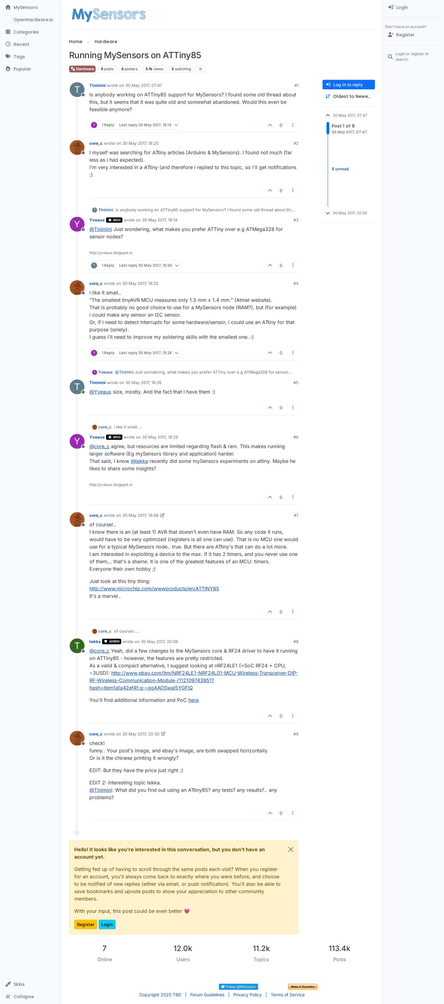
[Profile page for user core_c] (77, 147)
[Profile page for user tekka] (77, 645)
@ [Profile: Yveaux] (100, 392)
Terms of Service (288, 994)
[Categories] (30, 32)
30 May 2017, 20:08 (159, 641)
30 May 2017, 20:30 (140, 733)
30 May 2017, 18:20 (140, 143)
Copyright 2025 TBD (160, 994)
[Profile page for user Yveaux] (77, 224)
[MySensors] (30, 7)
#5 (296, 382)
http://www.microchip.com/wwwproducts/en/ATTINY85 (154, 588)
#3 (296, 219)
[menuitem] (413, 7)
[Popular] (30, 69)
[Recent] (30, 44)
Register (85, 924)
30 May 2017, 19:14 (159, 219)
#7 (296, 515)
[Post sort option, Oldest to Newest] (349, 96)
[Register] (413, 35)
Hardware (82, 69)
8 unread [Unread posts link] (340, 168)
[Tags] (30, 57)
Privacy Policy (247, 994)
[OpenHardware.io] (30, 20)
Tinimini (97, 85)
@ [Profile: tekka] (139, 461)
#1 (296, 85)
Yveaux (97, 219)
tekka (95, 641)
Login (107, 924)
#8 (296, 641)
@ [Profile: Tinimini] (100, 229)
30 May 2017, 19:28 (160, 437)
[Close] (290, 849)
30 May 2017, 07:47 (143, 85)
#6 (296, 437)
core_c (96, 143)
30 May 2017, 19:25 (140, 283)
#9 (296, 733)
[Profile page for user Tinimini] (77, 89)
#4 (296, 283)
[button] (30, 984)
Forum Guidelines (207, 994)
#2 (296, 143)
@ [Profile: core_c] (99, 446)
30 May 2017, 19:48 (140, 515)
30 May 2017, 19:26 (143, 382)
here (193, 700)
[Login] (413, 7)
